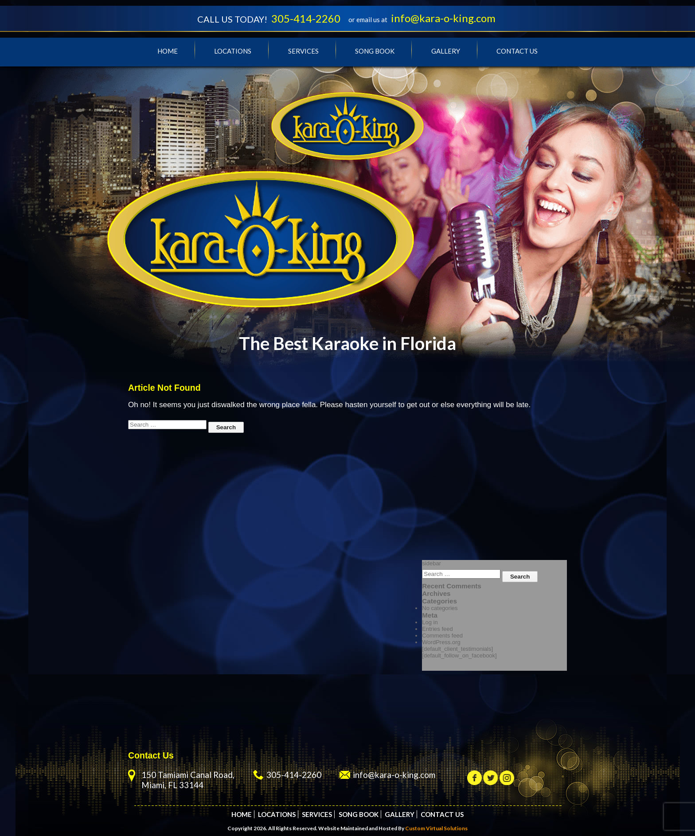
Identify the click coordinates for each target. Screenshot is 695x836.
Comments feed (442, 636)
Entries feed (437, 629)
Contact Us (517, 51)
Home (167, 51)
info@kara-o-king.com (445, 18)
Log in (429, 622)
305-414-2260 (304, 18)
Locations (232, 51)
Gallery (445, 51)
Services (303, 51)
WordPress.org (441, 642)
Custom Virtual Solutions (436, 828)
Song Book (374, 51)
